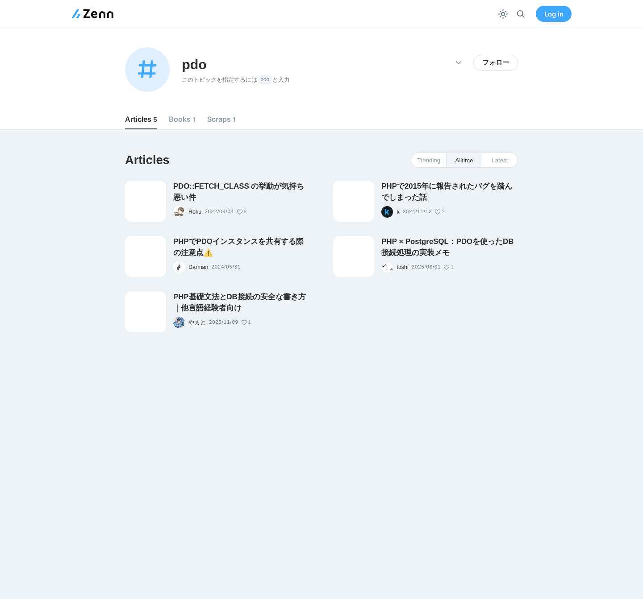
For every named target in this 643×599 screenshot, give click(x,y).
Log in (554, 14)
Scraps (221, 119)
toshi (402, 267)
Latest (500, 160)
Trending (428, 160)
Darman (198, 267)
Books (182, 119)
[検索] (521, 14)
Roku (194, 212)
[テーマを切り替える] (503, 14)
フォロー (495, 62)
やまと (197, 322)
